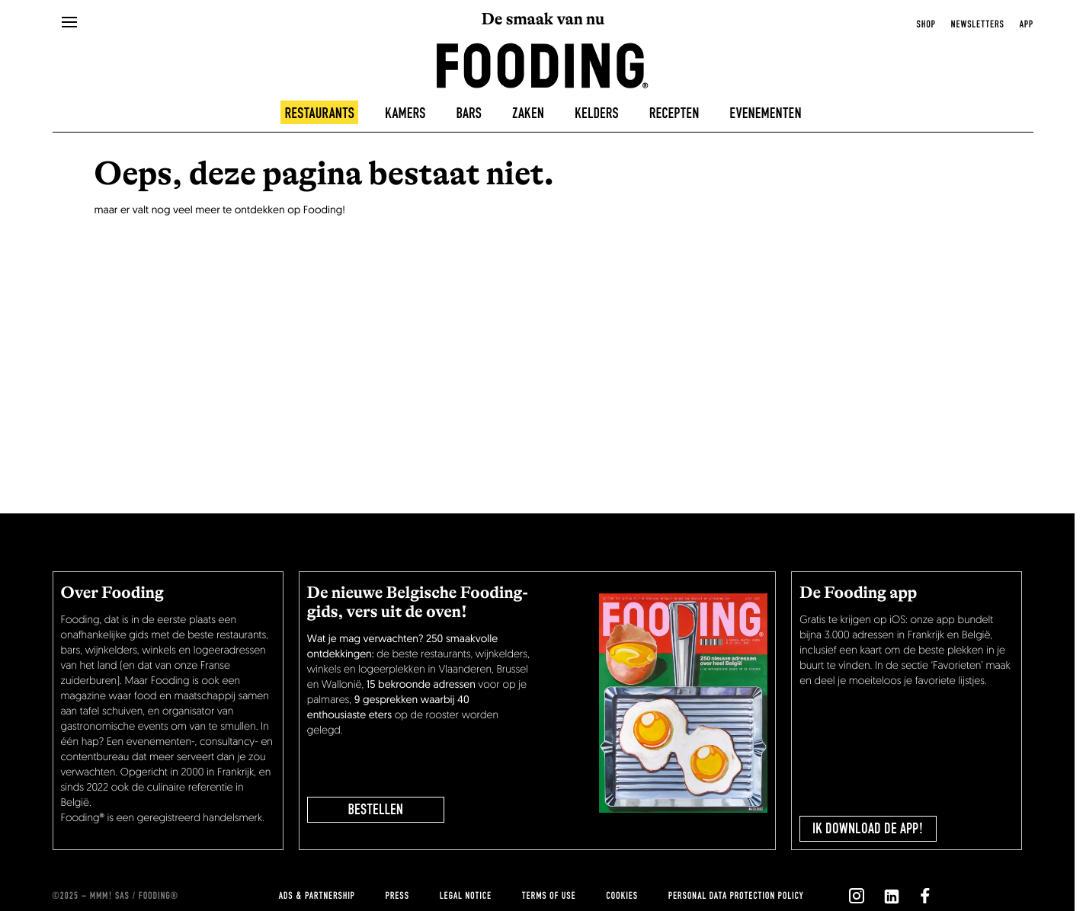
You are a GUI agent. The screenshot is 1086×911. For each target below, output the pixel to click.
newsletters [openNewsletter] (977, 24)
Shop (926, 24)
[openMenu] (69, 23)
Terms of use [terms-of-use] (549, 896)
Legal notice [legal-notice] (466, 896)
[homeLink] (543, 64)
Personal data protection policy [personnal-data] (735, 896)
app (1026, 24)
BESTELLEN (375, 810)
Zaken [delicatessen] (528, 113)
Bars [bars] (469, 113)
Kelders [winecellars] (597, 113)
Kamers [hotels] (405, 113)
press (397, 896)
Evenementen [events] (765, 113)
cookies (621, 896)
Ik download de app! (868, 829)
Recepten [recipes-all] (674, 113)
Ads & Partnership (317, 896)
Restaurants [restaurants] (319, 113)
